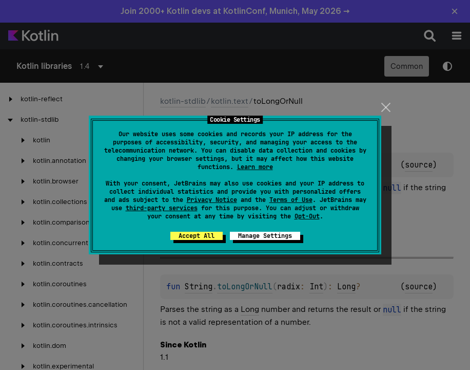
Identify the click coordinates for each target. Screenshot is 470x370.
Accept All (196, 236)
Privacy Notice (212, 200)
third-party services (162, 208)
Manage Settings (265, 236)
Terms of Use (290, 200)
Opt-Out (307, 216)
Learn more (255, 167)
